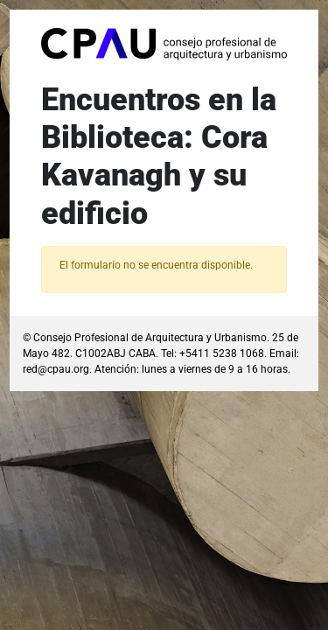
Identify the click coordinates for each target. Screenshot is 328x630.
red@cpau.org (56, 369)
